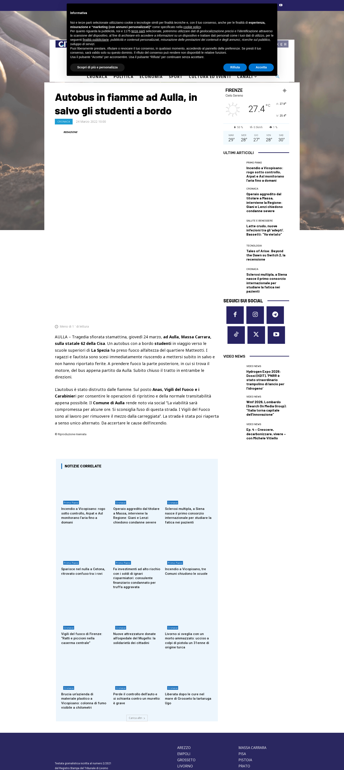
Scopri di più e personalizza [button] (97, 67)
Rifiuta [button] (235, 67)
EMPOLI (183, 706)
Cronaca (64, 121)
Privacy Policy (82, 738)
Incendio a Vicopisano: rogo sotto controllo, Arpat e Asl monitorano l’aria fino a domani (84, 464)
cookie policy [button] (192, 27)
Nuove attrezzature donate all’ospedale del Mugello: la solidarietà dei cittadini (135, 589)
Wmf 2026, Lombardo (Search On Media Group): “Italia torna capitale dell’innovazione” (266, 410)
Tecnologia (254, 246)
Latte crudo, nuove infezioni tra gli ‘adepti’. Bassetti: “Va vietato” (265, 230)
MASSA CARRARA (252, 700)
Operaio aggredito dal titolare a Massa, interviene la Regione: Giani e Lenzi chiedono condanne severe (136, 464)
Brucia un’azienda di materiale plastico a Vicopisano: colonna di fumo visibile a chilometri (85, 653)
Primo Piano (69, 452)
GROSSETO (186, 712)
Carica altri (137, 671)
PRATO (244, 719)
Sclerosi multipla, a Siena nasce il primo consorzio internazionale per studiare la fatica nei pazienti (187, 464)
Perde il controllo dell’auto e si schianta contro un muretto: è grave (136, 651)
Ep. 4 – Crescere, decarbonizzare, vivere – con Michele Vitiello (266, 436)
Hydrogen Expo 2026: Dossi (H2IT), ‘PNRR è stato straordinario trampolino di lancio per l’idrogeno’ (265, 382)
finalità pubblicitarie (96, 39)
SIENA (243, 725)
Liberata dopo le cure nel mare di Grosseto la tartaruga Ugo (186, 651)
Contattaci (212, 749)
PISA (242, 706)
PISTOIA (245, 712)
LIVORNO (185, 719)
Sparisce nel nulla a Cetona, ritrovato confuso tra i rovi (84, 521)
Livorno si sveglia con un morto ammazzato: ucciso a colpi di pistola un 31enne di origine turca (188, 592)
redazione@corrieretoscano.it (73, 730)
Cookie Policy (63, 738)
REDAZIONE (70, 132)
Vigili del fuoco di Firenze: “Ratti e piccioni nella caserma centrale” (82, 589)
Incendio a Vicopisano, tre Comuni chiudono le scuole (187, 521)
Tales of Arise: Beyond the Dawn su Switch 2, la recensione (265, 255)
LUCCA (182, 725)
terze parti (138, 31)
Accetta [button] (261, 67)
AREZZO (184, 700)
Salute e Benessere (259, 221)
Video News (253, 368)
